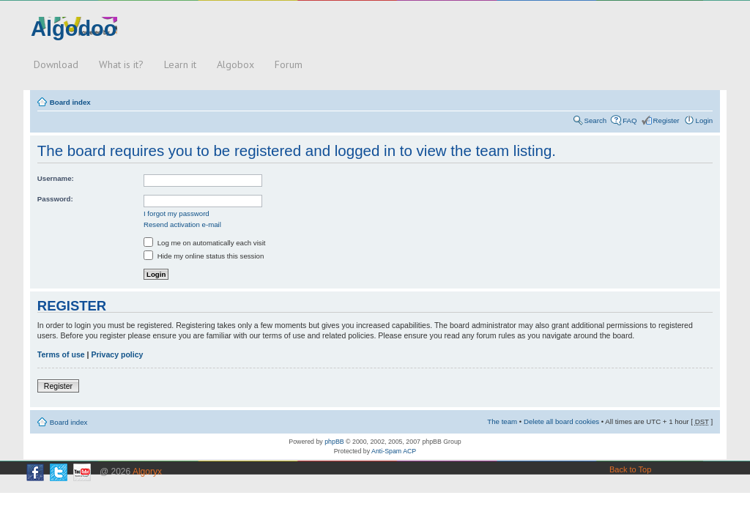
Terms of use (61, 354)
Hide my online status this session (204, 256)
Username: (55, 178)
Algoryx (147, 471)
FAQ (629, 120)
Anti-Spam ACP (393, 451)
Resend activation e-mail (182, 224)
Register (666, 120)
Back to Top (630, 469)
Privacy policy (117, 354)
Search (595, 120)
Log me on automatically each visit (205, 243)
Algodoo (74, 28)
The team (502, 421)
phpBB (334, 441)
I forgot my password (176, 213)
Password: (55, 199)
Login (704, 120)
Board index (70, 102)
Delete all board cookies (561, 421)
